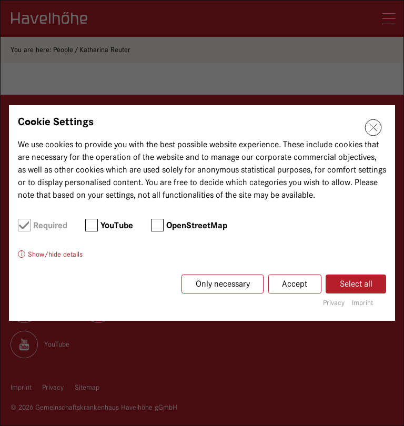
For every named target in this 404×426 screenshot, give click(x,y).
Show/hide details (55, 254)
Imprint (362, 302)
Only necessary (223, 284)
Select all (356, 284)
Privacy (334, 302)
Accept (294, 284)
